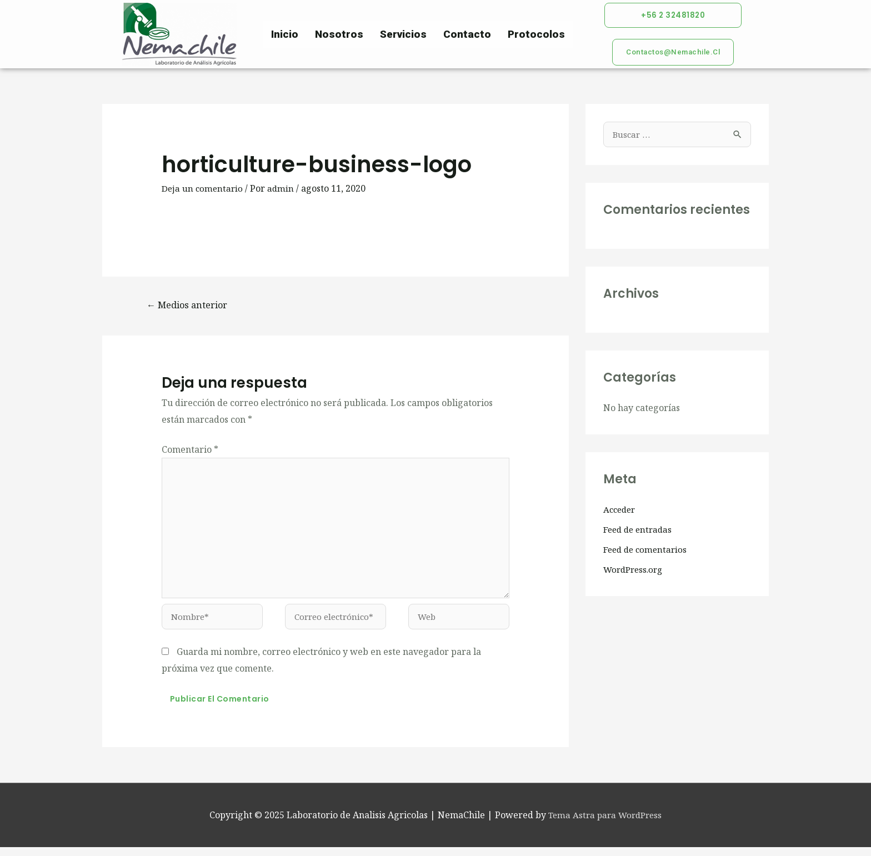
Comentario (190, 451)
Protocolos (536, 34)
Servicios (403, 34)
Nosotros (339, 34)
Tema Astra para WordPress (605, 823)
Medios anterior (190, 306)
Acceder (620, 511)
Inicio (284, 34)
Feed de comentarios (647, 551)
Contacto (467, 34)
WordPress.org (635, 571)
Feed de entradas (639, 531)
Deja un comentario (203, 189)
